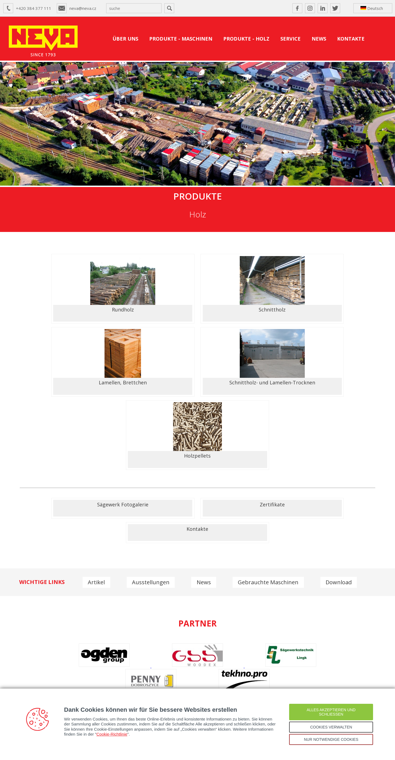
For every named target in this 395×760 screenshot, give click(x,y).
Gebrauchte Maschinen (269, 481)
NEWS (319, 38)
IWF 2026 (342, 679)
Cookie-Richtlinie (112, 734)
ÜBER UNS (125, 38)
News (205, 481)
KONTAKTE (351, 38)
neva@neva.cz (82, 8)
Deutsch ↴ (371, 9)
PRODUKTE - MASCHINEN (180, 38)
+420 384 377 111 (33, 8)
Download (340, 481)
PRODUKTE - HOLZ (246, 38)
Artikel (96, 481)
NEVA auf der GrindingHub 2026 (261, 679)
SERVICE (290, 38)
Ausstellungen (151, 481)
